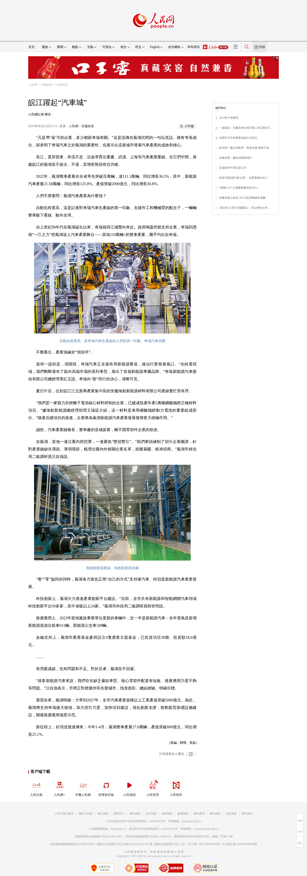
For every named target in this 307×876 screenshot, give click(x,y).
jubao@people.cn (191, 821)
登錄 (262, 47)
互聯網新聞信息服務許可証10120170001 (98, 836)
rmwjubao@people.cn (206, 828)
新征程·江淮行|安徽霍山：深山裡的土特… (245, 207)
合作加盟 (150, 813)
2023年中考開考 (228, 117)
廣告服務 (134, 813)
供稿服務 (167, 813)
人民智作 (176, 787)
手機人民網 (83, 787)
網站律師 (214, 813)
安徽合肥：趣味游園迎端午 (235, 157)
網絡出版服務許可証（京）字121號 (175, 844)
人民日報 (36, 787)
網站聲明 (199, 813)
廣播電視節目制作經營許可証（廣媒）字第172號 (203, 836)
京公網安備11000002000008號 (239, 844)
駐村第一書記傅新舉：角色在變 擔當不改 (244, 147)
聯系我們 (247, 813)
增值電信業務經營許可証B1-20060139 (148, 836)
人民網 (33, 84)
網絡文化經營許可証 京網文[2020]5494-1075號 (125, 844)
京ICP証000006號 (209, 844)
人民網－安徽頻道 (81, 126)
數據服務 (183, 813)
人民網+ (59, 787)
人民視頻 (129, 787)
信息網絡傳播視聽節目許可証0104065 (72, 844)
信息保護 (231, 813)
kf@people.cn (118, 828)
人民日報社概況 (64, 813)
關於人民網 (85, 813)
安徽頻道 (46, 84)
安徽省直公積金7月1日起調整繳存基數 (242, 197)
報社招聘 (103, 813)
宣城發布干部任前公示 (233, 167)
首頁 (31, 47)
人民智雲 (153, 787)
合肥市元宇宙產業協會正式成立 (238, 137)
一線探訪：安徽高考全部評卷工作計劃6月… (246, 127)
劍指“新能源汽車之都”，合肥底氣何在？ (243, 177)
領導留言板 (106, 787)
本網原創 (62, 84)
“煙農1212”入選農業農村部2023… (239, 187)
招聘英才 (118, 813)
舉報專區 (193, 47)
